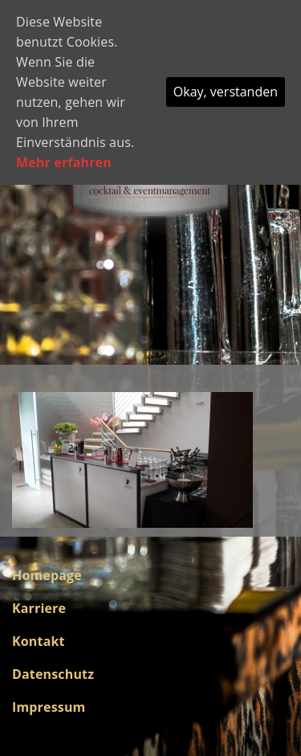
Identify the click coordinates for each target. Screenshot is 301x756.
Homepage (47, 575)
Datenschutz (53, 674)
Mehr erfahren (64, 162)
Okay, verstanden (225, 91)
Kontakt (38, 641)
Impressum (48, 707)
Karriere (39, 608)
